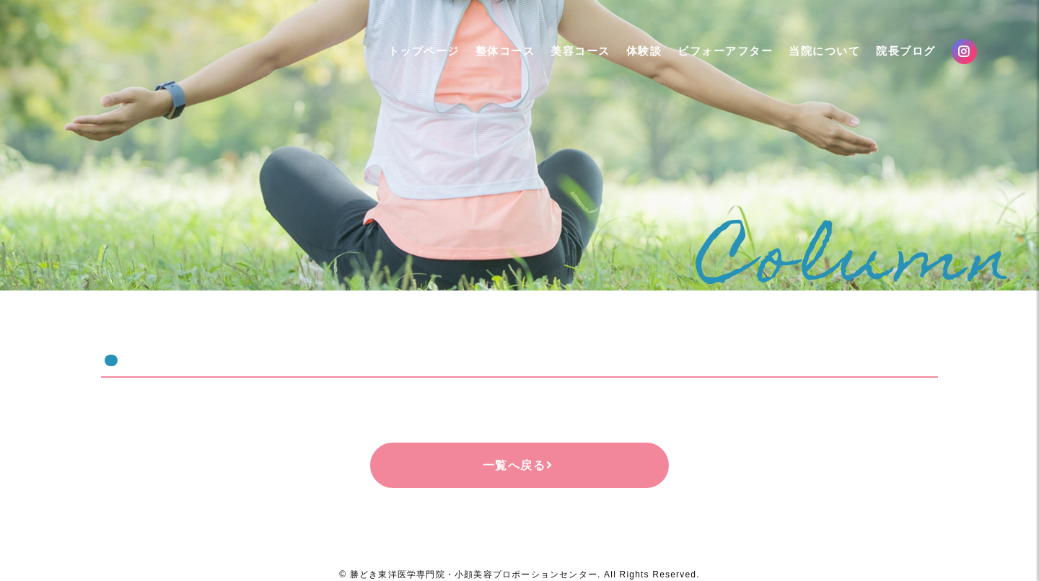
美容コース (567, 60)
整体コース (492, 60)
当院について (811, 60)
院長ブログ (893, 60)
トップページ (411, 60)
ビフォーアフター (712, 60)
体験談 (631, 60)
